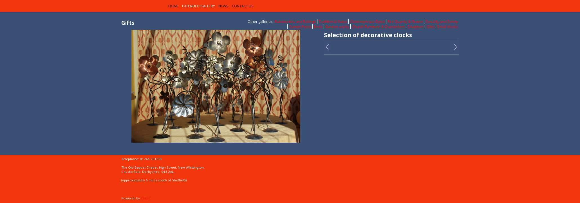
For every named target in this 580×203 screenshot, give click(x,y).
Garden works (337, 26)
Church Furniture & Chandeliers (378, 26)
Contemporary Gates (367, 21)
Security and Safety (442, 21)
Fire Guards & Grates (405, 21)
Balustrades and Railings (295, 21)
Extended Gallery (198, 5)
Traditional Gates (333, 21)
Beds (318, 26)
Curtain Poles (300, 26)
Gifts (430, 26)
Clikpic (146, 198)
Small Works (447, 26)
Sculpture (415, 26)
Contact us (243, 5)
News (223, 5)
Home (173, 5)
